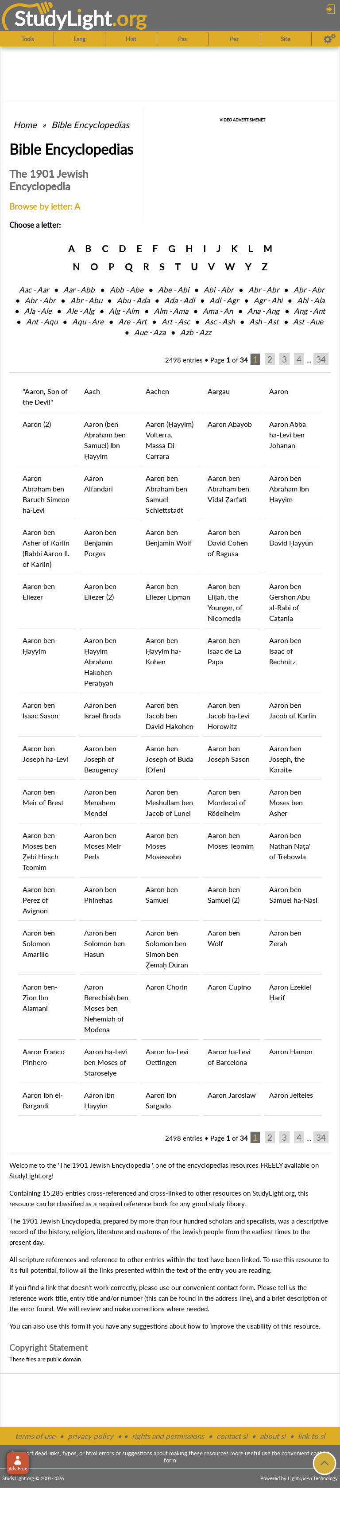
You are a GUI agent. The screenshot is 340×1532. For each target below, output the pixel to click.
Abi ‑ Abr (218, 289)
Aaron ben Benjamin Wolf (169, 537)
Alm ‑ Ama (171, 311)
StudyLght (63, 18)
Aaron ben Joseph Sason (229, 753)
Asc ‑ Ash (220, 321)
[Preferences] (330, 39)
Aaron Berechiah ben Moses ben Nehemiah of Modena (106, 1007)
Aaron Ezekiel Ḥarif (290, 992)
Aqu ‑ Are (88, 321)
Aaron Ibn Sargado (161, 1100)
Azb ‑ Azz (196, 332)
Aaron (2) (37, 424)
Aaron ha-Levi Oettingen (167, 1056)
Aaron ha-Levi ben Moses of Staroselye (105, 1062)
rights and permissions (168, 1436)
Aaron (278, 391)
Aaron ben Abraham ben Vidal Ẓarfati (228, 488)
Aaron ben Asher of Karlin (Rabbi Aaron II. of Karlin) (46, 548)
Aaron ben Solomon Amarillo (39, 943)
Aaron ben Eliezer (39, 591)
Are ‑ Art (132, 321)
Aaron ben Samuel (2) (224, 894)
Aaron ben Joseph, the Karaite (287, 759)
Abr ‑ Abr (263, 289)
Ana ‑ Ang (263, 311)
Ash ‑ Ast (263, 321)
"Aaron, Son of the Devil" (45, 396)
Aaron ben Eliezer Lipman (168, 591)
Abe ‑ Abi (173, 289)
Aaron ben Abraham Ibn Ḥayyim (289, 488)
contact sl (231, 1436)
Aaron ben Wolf (224, 937)
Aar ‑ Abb (79, 289)
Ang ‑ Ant (309, 311)
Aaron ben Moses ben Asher (286, 802)
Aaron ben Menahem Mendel (100, 802)
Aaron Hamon (291, 1051)
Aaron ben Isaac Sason (40, 710)
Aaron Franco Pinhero (44, 1056)
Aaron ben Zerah (285, 937)
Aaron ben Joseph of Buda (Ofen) (169, 759)
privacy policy (90, 1436)
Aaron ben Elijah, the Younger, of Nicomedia (225, 602)
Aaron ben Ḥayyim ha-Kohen (163, 651)
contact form (235, 1287)
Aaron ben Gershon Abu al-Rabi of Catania (289, 602)
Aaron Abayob (230, 424)
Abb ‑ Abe (126, 289)
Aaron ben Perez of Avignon (39, 900)
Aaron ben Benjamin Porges (100, 542)
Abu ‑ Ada (133, 300)
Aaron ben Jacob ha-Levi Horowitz (229, 715)
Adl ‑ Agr (224, 300)
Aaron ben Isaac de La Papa (224, 651)
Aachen (157, 391)
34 (321, 359)
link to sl (311, 1436)
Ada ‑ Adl (179, 300)
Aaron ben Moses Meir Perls (102, 846)
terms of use (35, 1436)
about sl (273, 1436)
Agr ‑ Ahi (268, 300)
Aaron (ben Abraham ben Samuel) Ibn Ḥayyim (105, 440)
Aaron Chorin (167, 986)
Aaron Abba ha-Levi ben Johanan (287, 434)
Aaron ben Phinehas (100, 894)
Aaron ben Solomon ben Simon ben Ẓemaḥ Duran (167, 948)
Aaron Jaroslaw (232, 1095)
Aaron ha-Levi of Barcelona (229, 1056)
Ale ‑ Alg (80, 311)
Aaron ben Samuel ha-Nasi (293, 894)
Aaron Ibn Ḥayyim (99, 1100)
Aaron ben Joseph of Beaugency (101, 759)
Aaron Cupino (229, 986)
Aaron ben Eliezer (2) (100, 591)
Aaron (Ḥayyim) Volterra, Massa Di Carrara (169, 440)
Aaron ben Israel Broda (102, 710)
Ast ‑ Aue (308, 321)
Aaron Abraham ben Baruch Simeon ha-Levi (46, 494)
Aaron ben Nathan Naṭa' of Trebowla (289, 846)
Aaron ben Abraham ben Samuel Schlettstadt (166, 494)
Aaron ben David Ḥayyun (291, 537)
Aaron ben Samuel (162, 894)
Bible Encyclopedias (90, 124)
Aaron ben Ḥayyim (39, 645)
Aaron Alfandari (98, 483)
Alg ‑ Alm (124, 311)
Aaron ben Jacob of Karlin (292, 710)
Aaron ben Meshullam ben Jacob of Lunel (169, 802)
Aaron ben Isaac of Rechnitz (285, 651)
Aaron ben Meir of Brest (43, 797)
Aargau (219, 391)
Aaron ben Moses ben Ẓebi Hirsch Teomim (40, 851)
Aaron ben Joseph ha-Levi (45, 753)
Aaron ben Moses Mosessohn (163, 846)
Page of (229, 360)
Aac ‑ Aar (34, 289)
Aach (92, 391)
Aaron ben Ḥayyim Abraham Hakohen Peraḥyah (100, 661)
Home (25, 124)
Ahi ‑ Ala (311, 300)
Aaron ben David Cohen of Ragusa (228, 542)
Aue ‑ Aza (150, 332)
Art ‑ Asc (176, 321)
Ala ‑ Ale (38, 311)
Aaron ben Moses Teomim (231, 840)
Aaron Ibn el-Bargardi (43, 1100)
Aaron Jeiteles (291, 1095)
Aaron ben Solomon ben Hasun (104, 943)
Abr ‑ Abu (86, 300)
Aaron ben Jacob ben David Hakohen (169, 715)
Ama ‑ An (218, 311)
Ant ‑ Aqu (42, 321)
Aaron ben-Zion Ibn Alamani (40, 997)
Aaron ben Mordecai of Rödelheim (227, 802)
